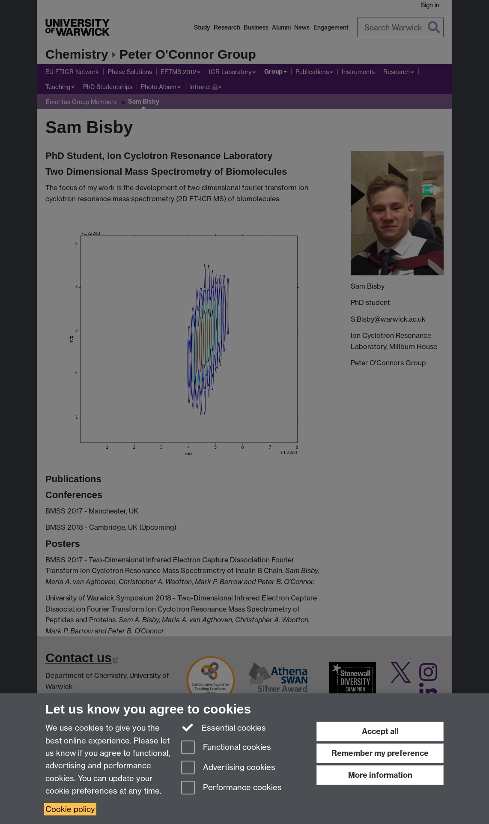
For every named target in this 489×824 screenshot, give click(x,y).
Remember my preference (380, 753)
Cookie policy (70, 809)
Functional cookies (226, 748)
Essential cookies (223, 727)
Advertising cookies (228, 768)
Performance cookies (231, 788)
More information (380, 775)
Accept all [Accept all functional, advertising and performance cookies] (380, 731)
